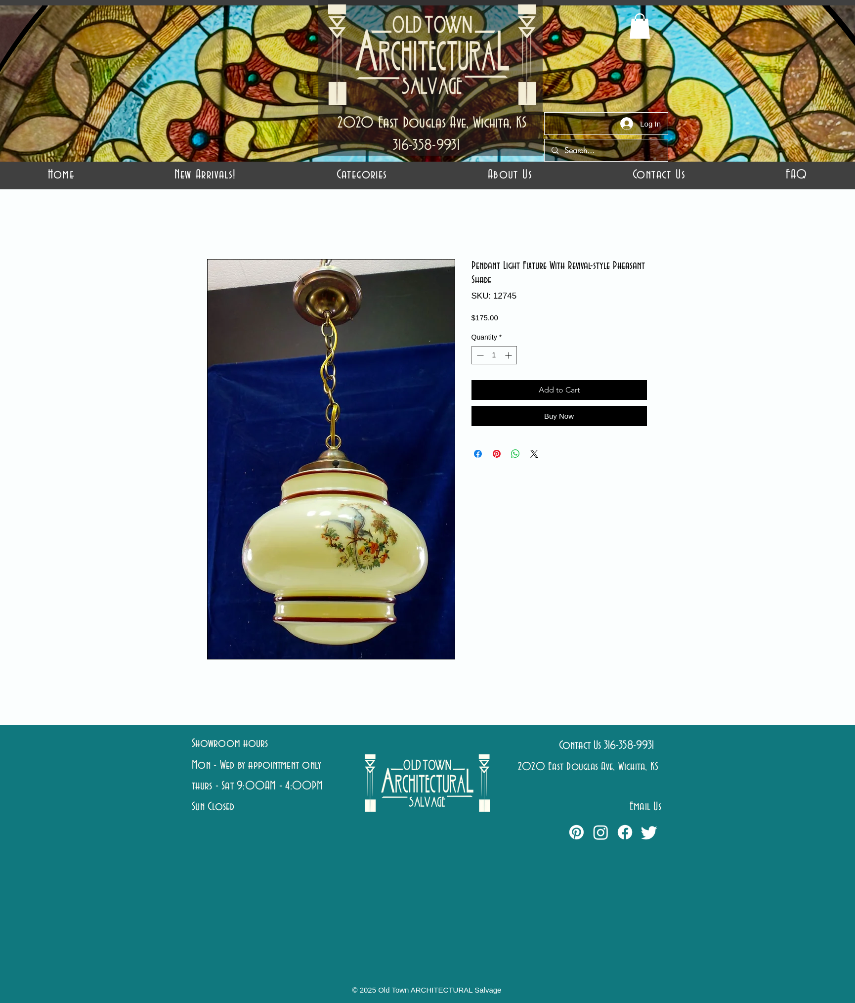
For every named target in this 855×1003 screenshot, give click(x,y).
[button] (362, 175)
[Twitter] (649, 832)
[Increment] (509, 355)
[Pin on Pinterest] (497, 454)
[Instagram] (600, 832)
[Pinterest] (576, 832)
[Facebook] (625, 832)
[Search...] (605, 150)
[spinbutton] (494, 355)
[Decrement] (479, 355)
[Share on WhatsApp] (515, 454)
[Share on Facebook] (478, 454)
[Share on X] (534, 454)
